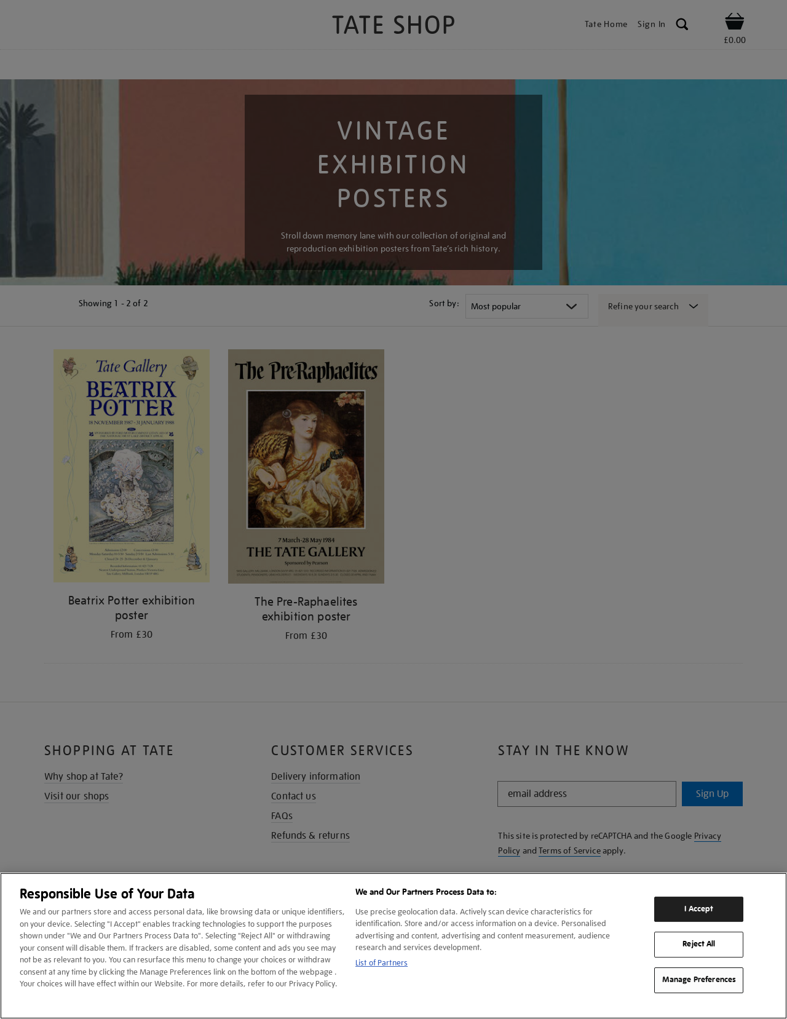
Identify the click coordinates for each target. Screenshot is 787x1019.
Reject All (698, 944)
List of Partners (381, 963)
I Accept (698, 908)
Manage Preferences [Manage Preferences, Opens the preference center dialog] (699, 979)
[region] (393, 946)
